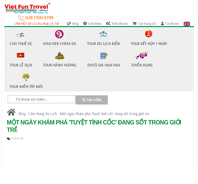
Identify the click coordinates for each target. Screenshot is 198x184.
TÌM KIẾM (91, 100)
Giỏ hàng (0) (144, 23)
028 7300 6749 (35, 17)
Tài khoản (170, 23)
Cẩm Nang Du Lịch (42, 113)
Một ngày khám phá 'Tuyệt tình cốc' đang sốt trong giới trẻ (104, 113)
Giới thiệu (92, 23)
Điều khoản (117, 23)
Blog (73, 23)
